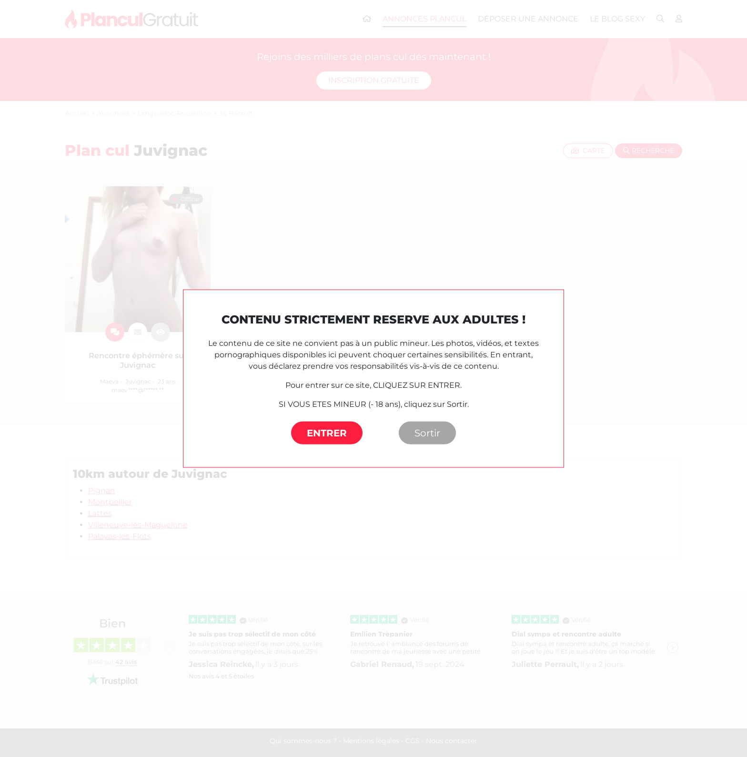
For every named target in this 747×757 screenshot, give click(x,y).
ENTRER (327, 433)
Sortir (427, 433)
